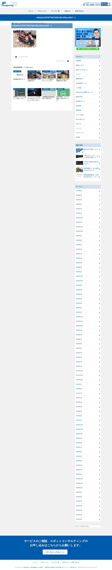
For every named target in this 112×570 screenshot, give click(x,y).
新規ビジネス (80, 65)
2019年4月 (79, 299)
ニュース (78, 128)
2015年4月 (79, 514)
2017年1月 (79, 420)
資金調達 (78, 106)
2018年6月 (79, 343)
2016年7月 (79, 447)
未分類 (78, 137)
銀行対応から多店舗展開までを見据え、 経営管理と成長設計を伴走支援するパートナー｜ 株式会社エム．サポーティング (55, 567)
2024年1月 (79, 195)
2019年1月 (79, 312)
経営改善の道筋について (87, 150)
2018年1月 (79, 366)
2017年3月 (79, 411)
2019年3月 (79, 303)
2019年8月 (79, 289)
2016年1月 (79, 474)
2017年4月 (79, 406)
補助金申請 (79, 96)
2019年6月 (79, 294)
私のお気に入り (80, 119)
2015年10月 (79, 487)
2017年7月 (79, 393)
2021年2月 (79, 249)
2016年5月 (79, 456)
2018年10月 (79, 326)
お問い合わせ (79, 11)
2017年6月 (79, 398)
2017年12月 (79, 371)
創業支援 (78, 110)
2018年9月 (79, 330)
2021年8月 (79, 236)
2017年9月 (79, 384)
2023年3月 (79, 204)
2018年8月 (79, 334)
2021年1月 (79, 254)
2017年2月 (79, 415)
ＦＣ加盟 (78, 87)
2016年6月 (79, 452)
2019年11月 (79, 276)
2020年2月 (79, 271)
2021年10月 (79, 231)
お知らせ (67, 11)
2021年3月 (79, 245)
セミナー (78, 74)
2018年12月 (79, 317)
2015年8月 (79, 496)
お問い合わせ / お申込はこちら (55, 552)
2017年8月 (79, 389)
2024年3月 (79, 190)
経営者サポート (80, 101)
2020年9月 (79, 258)
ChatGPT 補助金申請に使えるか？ (87, 163)
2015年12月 (79, 478)
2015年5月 (79, 510)
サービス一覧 (55, 11)
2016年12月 (79, 424)
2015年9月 (79, 492)
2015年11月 (79, 483)
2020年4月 (79, 262)
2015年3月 (79, 519)
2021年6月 (79, 240)
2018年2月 (79, 361)
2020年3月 (79, 267)
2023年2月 (79, 208)
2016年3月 (79, 465)
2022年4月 (79, 222)
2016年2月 (79, 470)
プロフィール (42, 11)
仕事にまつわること (82, 70)
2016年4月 (79, 461)
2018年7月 (79, 339)
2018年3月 (79, 357)
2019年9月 (79, 285)
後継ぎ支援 (79, 78)
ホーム (31, 11)
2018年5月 (79, 348)
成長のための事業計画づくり (84, 92)
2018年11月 (79, 321)
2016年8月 (79, 442)
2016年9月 (79, 438)
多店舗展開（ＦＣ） (82, 83)
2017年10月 (79, 380)
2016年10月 (79, 433)
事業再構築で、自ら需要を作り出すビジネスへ (87, 169)
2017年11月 (79, 375)
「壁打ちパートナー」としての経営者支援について (87, 157)
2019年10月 (79, 280)
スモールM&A (80, 115)
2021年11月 (79, 227)
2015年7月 (79, 501)
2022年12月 (79, 218)
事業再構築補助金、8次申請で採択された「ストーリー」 (87, 176)
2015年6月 (79, 505)
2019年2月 (79, 308)
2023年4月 (79, 199)
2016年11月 (79, 429)
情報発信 (78, 61)
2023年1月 (79, 213)
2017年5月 (79, 402)
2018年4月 (79, 352)
